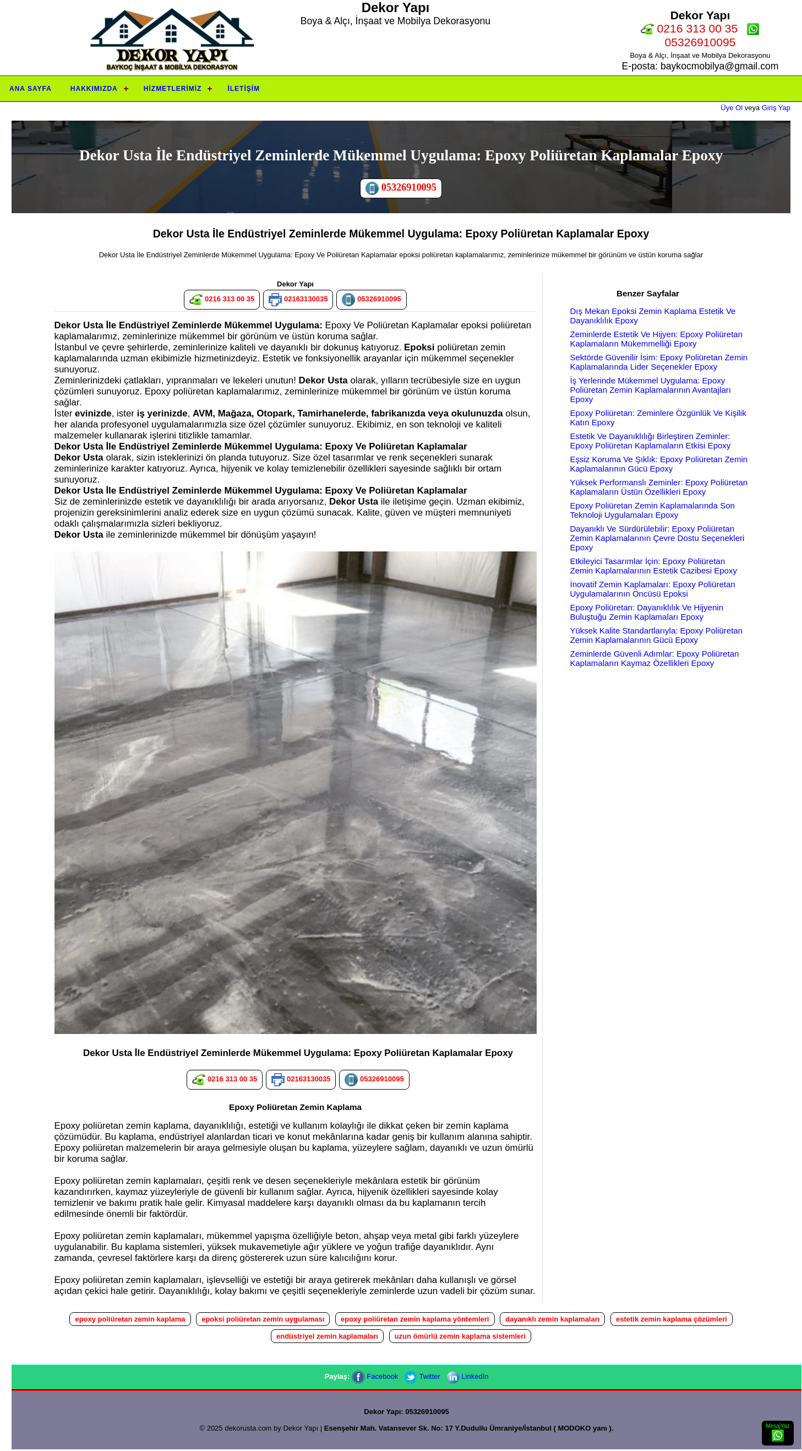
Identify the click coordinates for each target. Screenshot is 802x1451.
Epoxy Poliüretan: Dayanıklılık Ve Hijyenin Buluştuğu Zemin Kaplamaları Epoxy (646, 612)
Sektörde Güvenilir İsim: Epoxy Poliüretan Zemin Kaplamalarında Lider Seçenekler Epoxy (659, 362)
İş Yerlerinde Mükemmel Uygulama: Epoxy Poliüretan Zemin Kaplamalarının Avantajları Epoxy (650, 390)
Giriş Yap (776, 108)
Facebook (375, 1376)
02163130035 (298, 299)
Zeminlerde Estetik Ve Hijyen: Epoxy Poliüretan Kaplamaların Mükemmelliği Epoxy (656, 338)
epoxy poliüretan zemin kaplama (130, 1319)
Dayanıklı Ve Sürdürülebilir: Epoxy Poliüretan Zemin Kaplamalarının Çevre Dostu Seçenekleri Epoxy (657, 538)
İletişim (243, 89)
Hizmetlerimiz (173, 89)
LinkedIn (467, 1376)
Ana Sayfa (30, 89)
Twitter (422, 1376)
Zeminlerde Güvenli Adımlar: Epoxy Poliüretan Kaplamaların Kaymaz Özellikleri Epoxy (654, 658)
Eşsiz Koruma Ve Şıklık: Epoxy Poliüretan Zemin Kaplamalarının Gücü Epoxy (659, 463)
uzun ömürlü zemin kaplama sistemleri (460, 1336)
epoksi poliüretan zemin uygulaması (262, 1319)
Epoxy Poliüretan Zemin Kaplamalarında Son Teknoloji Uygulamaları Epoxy (652, 510)
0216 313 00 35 (689, 28)
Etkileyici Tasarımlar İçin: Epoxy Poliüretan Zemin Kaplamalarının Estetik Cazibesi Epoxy (653, 565)
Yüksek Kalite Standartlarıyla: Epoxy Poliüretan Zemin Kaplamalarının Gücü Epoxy (656, 635)
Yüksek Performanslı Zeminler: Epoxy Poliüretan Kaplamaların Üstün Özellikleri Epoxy (659, 487)
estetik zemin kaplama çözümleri (671, 1319)
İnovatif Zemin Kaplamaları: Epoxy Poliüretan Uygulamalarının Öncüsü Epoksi (652, 589)
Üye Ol (732, 108)
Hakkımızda (94, 89)
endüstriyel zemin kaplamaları (327, 1336)
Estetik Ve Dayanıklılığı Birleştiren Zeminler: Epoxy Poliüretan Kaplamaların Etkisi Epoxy (650, 440)
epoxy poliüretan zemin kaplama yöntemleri (415, 1319)
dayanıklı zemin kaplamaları (552, 1319)
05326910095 (401, 188)
